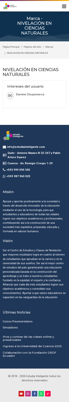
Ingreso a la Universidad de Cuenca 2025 (32, 346)
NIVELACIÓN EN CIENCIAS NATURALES (27, 53)
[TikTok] (48, 393)
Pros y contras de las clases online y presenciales (28, 338)
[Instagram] (28, 393)
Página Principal (11, 47)
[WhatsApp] (41, 393)
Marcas (49, 47)
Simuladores (10, 327)
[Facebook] (34, 393)
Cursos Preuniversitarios (18, 321)
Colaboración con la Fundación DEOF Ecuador (29, 354)
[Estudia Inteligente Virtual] (10, 6)
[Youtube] (21, 393)
